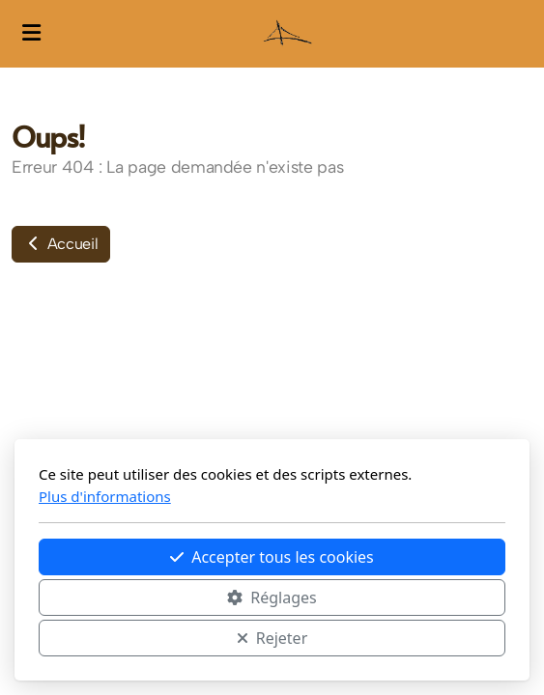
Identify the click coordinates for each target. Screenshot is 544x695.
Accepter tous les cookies (272, 557)
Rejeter (272, 638)
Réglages (271, 597)
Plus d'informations (105, 496)
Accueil (61, 244)
